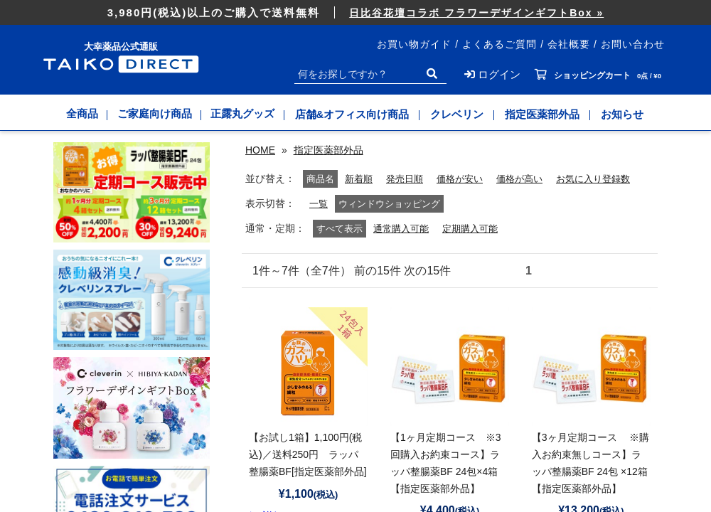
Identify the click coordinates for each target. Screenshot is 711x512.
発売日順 (351, 196)
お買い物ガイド (414, 44)
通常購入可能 (403, 246)
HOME (260, 150)
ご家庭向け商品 (154, 114)
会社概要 (568, 44)
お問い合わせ (633, 44)
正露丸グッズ (245, 114)
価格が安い (409, 196)
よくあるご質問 (499, 44)
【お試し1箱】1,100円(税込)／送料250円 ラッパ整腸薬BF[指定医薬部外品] (308, 472)
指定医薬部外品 (545, 114)
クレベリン (460, 114)
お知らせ (625, 114)
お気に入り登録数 (551, 196)
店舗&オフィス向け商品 (356, 114)
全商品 (80, 114)
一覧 (319, 221)
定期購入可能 (476, 246)
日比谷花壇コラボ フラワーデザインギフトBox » (476, 12)
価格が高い (473, 196)
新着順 (303, 196)
